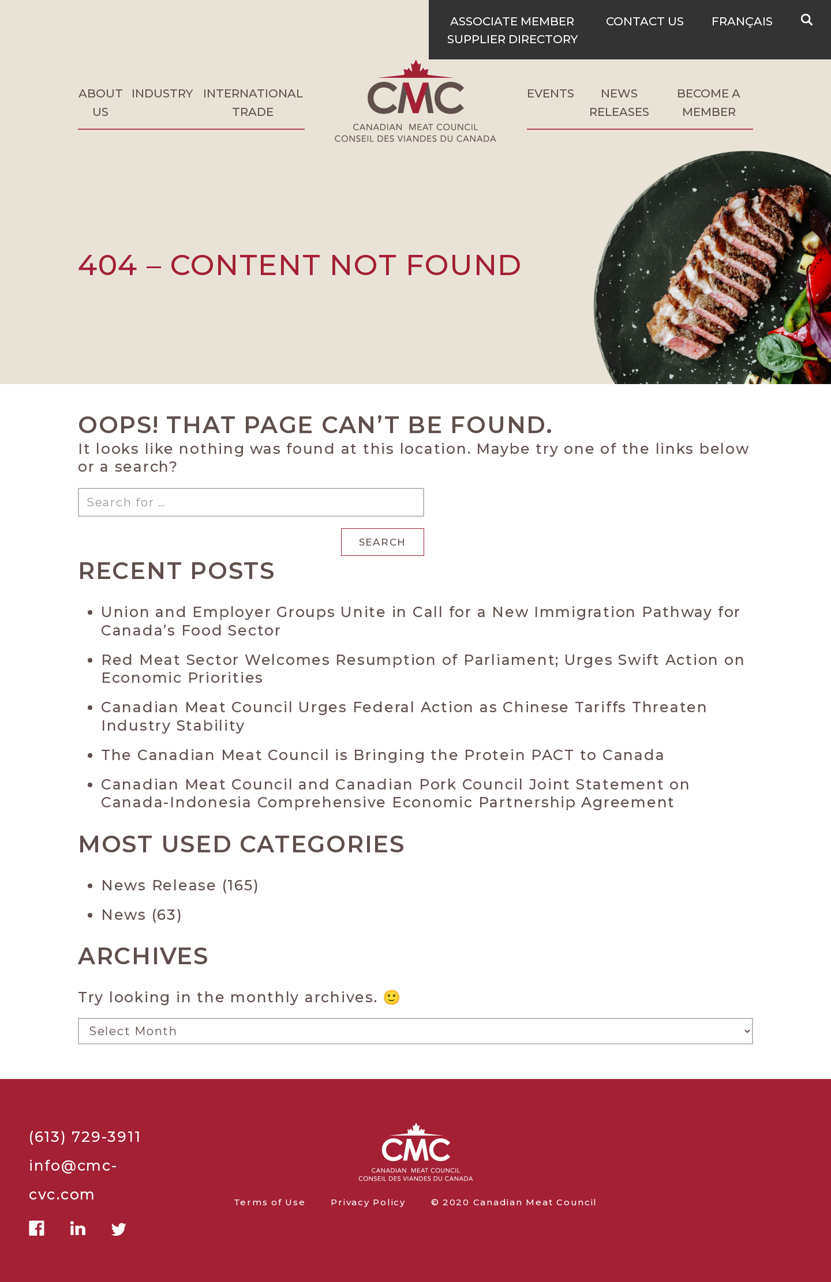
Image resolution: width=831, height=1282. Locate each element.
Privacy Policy (368, 1202)
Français (742, 21)
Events (550, 93)
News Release (159, 885)
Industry (162, 93)
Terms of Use (270, 1202)
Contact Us (645, 21)
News (124, 914)
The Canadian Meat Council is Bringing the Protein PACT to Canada (383, 755)
